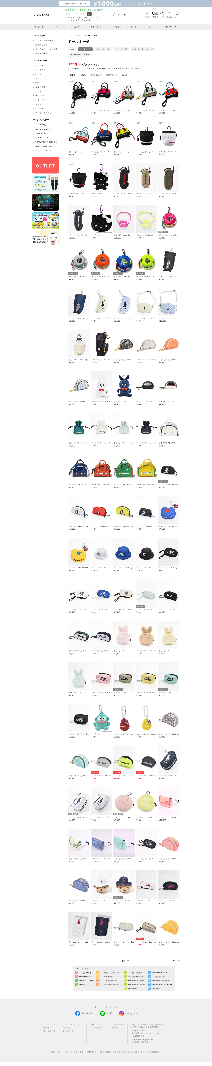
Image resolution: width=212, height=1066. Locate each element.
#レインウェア (94, 17)
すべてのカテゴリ (43, 113)
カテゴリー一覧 (48, 1028)
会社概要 (78, 1056)
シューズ (39, 108)
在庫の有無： (102, 68)
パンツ (38, 74)
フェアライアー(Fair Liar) (124, 817)
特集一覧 (66, 1032)
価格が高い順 (96, 75)
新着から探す (41, 45)
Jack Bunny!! (41, 125)
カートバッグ (121, 49)
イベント (152, 27)
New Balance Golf (43, 146)
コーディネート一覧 (71, 1028)
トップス (39, 65)
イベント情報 (95, 1032)
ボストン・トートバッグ (142, 49)
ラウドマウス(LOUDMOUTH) (169, 443)
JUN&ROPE (40, 133)
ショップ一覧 (68, 1035)
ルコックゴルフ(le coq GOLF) (124, 734)
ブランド (59, 27)
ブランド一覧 (47, 1032)
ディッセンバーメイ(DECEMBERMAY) (79, 110)
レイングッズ (41, 100)
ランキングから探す (44, 40)
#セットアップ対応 (72, 20)
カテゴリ (78, 27)
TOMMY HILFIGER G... (46, 142)
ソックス (39, 104)
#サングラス (69, 17)
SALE (124, 75)
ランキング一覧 (48, 1035)
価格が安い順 (111, 75)
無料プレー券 (171, 27)
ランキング (115, 27)
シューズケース (103, 49)
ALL (72, 49)
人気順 (83, 75)
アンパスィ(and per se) (168, 484)
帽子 (37, 83)
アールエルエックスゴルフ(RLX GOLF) (169, 276)
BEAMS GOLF (41, 138)
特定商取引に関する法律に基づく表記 (129, 1056)
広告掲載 (105, 1056)
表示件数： (126, 68)
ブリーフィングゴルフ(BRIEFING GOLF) (124, 193)
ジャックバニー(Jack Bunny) (101, 401)
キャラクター (96, 193)
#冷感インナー (81, 17)
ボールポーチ (85, 49)
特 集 (134, 27)
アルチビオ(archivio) (122, 235)
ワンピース (40, 70)
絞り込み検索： (74, 68)
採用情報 (91, 1056)
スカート (39, 78)
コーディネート (40, 27)
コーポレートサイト (60, 1056)
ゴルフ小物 (40, 87)
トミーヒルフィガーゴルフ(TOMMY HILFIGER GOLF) (146, 152)
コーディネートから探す (46, 49)
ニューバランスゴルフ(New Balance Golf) (101, 568)
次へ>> (126, 965)
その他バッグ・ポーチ (80, 55)
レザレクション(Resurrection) (101, 360)
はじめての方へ (117, 1028)
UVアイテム (40, 96)
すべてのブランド (43, 151)
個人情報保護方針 (155, 1056)
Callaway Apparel (43, 129)
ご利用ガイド (116, 1032)
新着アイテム (96, 27)
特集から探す (41, 53)
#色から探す (85, 20)
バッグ (38, 91)
